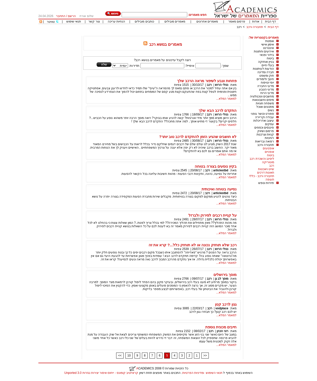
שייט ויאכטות (266, 169)
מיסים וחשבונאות (263, 100)
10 (129, 355)
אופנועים (268, 148)
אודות (255, 21)
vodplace (221, 308)
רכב (239, 27)
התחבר (60, 16)
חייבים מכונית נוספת (221, 327)
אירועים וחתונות (264, 51)
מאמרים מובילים (174, 21)
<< (120, 355)
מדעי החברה (265, 86)
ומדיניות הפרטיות (193, 373)
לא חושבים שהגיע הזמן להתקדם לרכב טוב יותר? (198, 136)
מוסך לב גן (221, 278)
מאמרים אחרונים (207, 21)
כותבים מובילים (144, 21)
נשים (271, 110)
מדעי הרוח (267, 93)
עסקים (269, 124)
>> (205, 355)
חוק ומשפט (266, 75)
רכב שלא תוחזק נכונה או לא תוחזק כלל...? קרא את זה (193, 245)
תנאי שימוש (73, 21)
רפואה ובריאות (264, 141)
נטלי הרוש (221, 85)
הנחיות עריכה (116, 21)
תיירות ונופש (266, 183)
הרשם (72, 16)
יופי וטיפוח (267, 82)
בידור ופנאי (267, 55)
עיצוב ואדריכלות (263, 120)
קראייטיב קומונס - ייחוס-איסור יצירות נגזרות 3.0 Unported (101, 373)
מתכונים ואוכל (265, 107)
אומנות (269, 41)
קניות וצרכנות (265, 134)
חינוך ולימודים (265, 79)
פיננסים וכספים (264, 127)
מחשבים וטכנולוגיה (262, 96)
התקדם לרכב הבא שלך (218, 110)
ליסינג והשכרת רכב (262, 158)
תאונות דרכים (265, 172)
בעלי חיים (268, 65)
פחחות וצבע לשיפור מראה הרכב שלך (207, 81)
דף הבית (270, 21)
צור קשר (94, 21)
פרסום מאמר (236, 21)
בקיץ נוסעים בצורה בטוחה (216, 166)
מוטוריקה (268, 162)
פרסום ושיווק (265, 131)
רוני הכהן (222, 331)
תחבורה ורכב (254, 27)
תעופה (269, 179)
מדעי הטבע (266, 89)
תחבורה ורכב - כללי (261, 176)
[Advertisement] (188, 34)
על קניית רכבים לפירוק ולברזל (212, 215)
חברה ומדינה (265, 72)
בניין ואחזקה (266, 62)
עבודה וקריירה (264, 117)
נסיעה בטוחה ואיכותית (219, 189)
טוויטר (51, 21)
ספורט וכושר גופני (262, 113)
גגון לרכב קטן (226, 304)
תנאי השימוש (214, 373)
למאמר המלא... (226, 98)
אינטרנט (268, 48)
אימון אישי (267, 44)
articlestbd (220, 170)
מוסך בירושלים (225, 274)
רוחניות (269, 138)
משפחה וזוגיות (265, 103)
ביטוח (270, 58)
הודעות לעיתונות (263, 68)
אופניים (269, 152)
